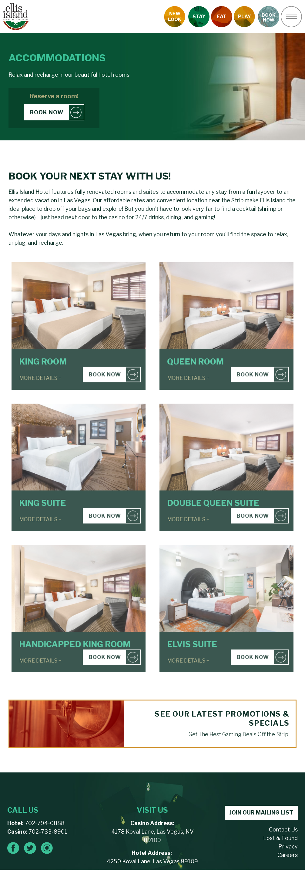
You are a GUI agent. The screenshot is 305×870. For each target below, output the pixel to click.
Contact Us (283, 829)
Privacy (288, 846)
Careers (287, 855)
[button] (291, 16)
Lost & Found (280, 838)
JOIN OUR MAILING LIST (261, 812)
